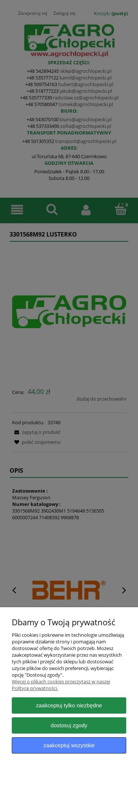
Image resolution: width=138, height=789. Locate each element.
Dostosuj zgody (69, 725)
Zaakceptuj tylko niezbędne (69, 705)
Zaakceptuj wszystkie (69, 745)
